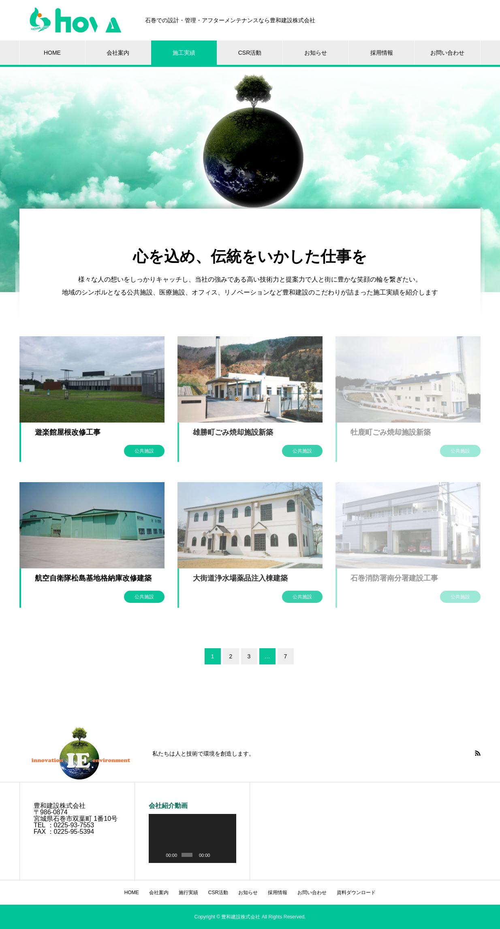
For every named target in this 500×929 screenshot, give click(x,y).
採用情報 (381, 52)
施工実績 (184, 52)
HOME (52, 52)
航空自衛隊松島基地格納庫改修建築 (93, 578)
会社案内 (118, 52)
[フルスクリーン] (228, 855)
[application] (192, 838)
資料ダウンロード (356, 892)
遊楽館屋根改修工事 (67, 432)
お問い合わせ (447, 52)
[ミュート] (217, 855)
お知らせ (315, 52)
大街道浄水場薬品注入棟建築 (240, 578)
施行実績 (188, 892)
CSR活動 (250, 52)
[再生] (159, 855)
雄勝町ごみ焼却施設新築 (233, 432)
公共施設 (144, 451)
